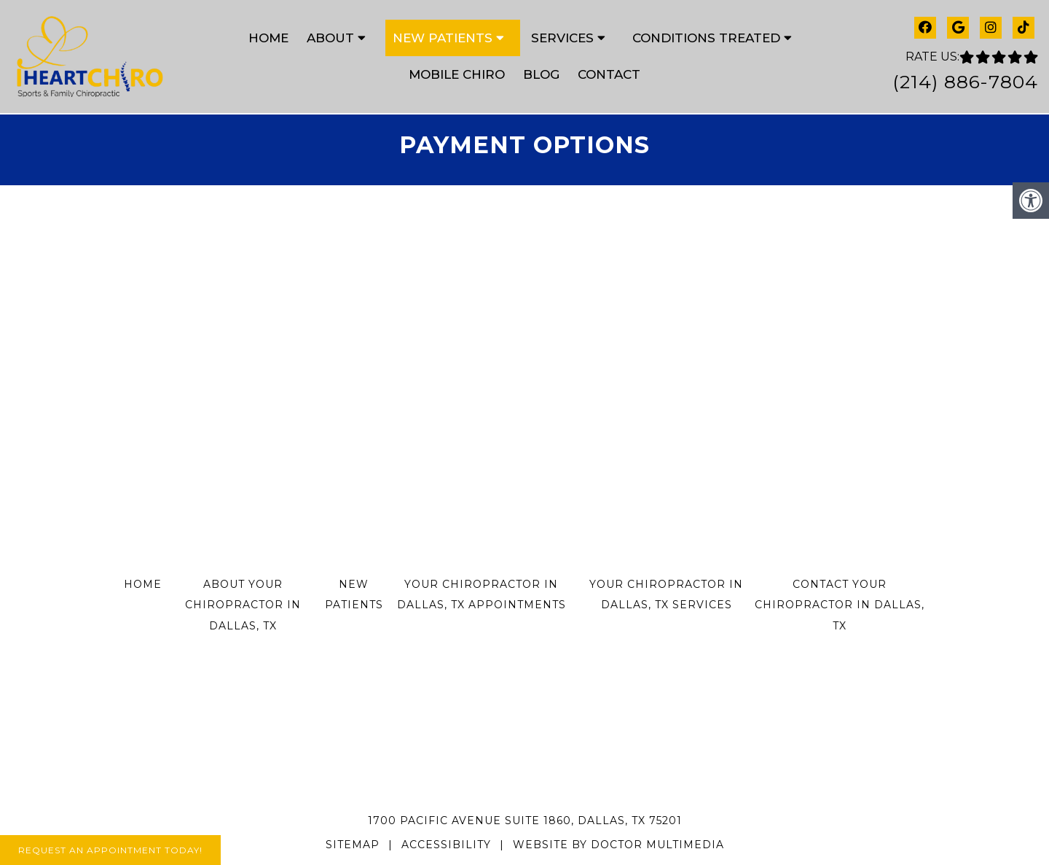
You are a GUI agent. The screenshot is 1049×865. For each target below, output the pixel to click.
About (330, 38)
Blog (541, 74)
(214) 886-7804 (965, 82)
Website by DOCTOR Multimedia (618, 844)
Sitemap (353, 844)
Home (268, 38)
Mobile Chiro (457, 74)
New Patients (442, 38)
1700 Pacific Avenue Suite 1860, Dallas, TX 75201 (525, 820)
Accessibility (446, 844)
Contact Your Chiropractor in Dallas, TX (839, 605)
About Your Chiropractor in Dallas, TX (243, 605)
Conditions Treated (706, 38)
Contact (609, 74)
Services (562, 38)
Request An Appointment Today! (110, 850)
